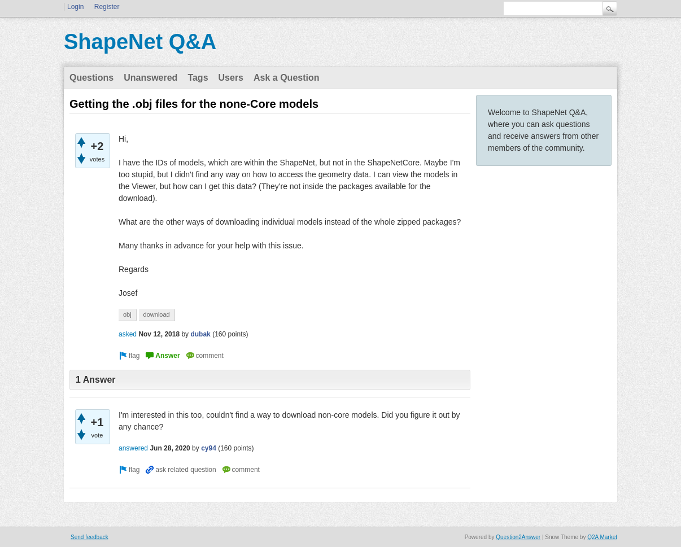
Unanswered (150, 77)
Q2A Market (602, 537)
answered (133, 448)
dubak (200, 334)
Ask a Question (286, 77)
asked (128, 334)
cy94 (208, 448)
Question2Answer (518, 537)
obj (127, 314)
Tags (197, 77)
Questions (91, 77)
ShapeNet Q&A (140, 42)
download (156, 314)
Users (231, 77)
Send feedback (89, 537)
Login (75, 7)
